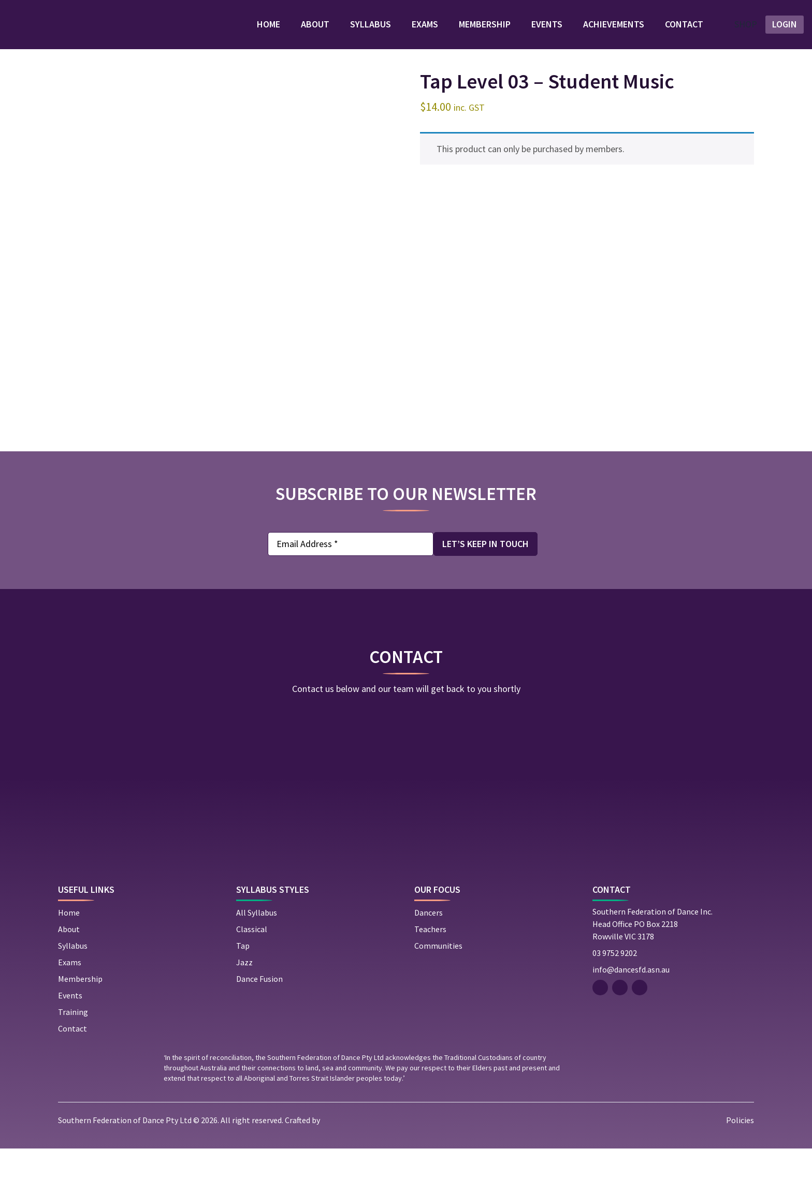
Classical (251, 958)
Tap (243, 975)
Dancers (428, 942)
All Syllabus (256, 942)
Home (255, 33)
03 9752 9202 (614, 982)
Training (73, 1041)
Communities (438, 975)
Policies (740, 1149)
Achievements (600, 33)
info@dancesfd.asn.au (631, 999)
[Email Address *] (350, 561)
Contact (670, 33)
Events (533, 33)
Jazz (244, 991)
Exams (411, 33)
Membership (471, 33)
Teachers (430, 958)
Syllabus (357, 33)
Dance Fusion (259, 1008)
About (301, 33)
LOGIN (784, 33)
